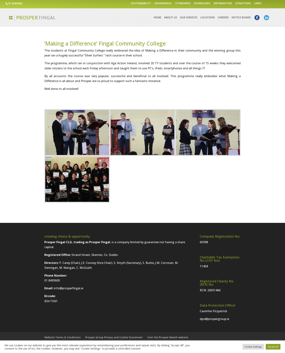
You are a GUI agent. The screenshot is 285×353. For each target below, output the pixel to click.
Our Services (188, 17)
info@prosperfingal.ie (68, 288)
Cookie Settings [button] (253, 346)
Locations (207, 17)
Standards (182, 3)
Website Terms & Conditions (62, 337)
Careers (223, 17)
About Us (170, 17)
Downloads (202, 3)
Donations (243, 3)
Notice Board (241, 17)
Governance (163, 3)
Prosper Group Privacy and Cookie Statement (114, 337)
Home (157, 17)
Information (223, 3)
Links (257, 3)
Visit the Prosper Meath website (167, 337)
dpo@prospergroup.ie (214, 319)
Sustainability (141, 3)
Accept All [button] (273, 346)
